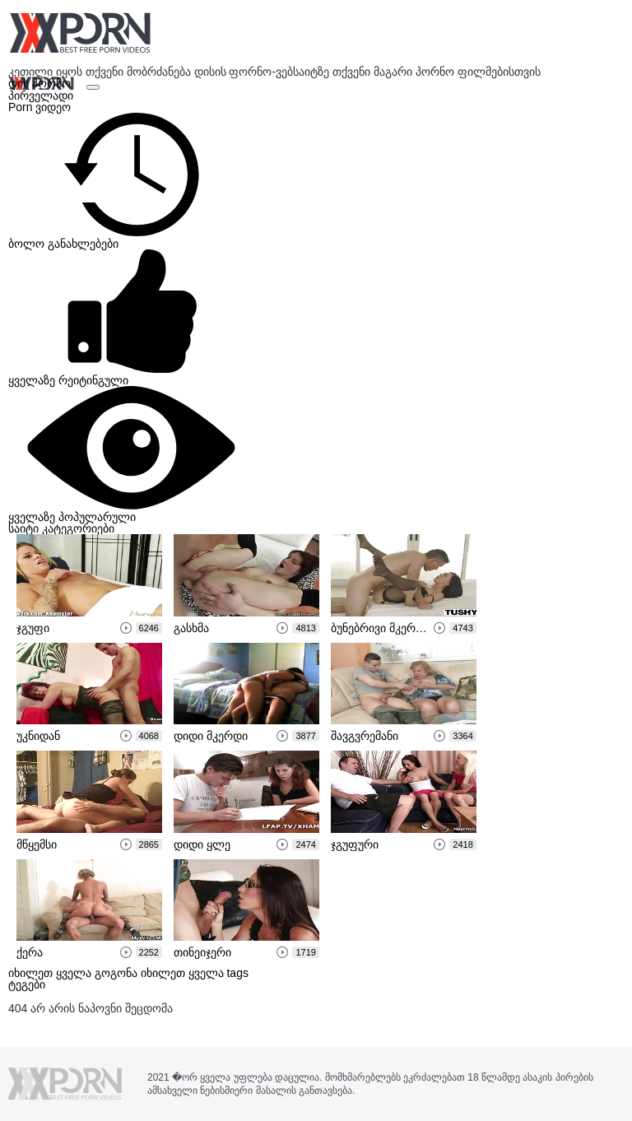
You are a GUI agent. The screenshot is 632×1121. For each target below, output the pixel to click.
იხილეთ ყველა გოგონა (74, 972)
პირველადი (40, 95)
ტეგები (26, 984)
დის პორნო (41, 83)
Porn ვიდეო (39, 107)
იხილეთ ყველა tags (195, 972)
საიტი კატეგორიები (61, 528)
